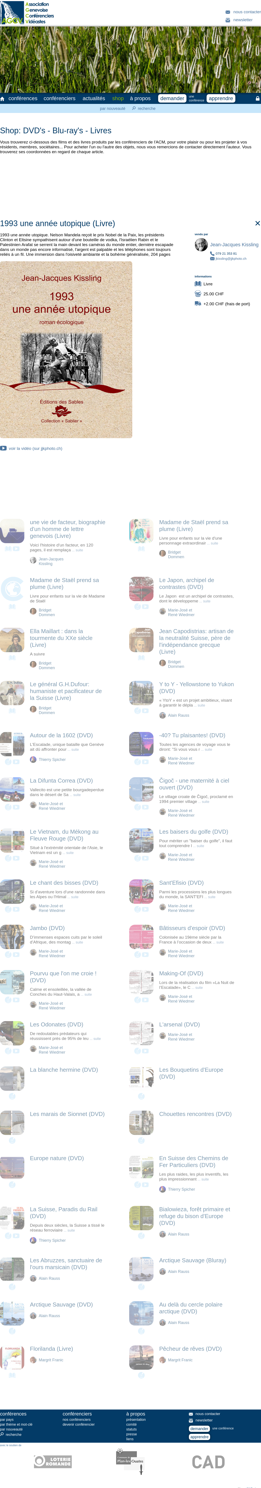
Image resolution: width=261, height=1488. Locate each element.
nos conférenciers (76, 1419)
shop (118, 98)
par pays (6, 1419)
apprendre (221, 98)
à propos (140, 98)
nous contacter (247, 12)
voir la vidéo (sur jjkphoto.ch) (31, 448)
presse (131, 1434)
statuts (131, 1429)
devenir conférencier (79, 1424)
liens (130, 1439)
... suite (77, 550)
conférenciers (59, 98)
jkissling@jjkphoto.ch (231, 258)
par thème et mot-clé (16, 1424)
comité (131, 1424)
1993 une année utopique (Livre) (130, 223)
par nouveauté (112, 108)
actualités (94, 98)
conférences (22, 98)
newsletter (243, 19)
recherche (142, 108)
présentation (136, 1419)
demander (172, 98)
